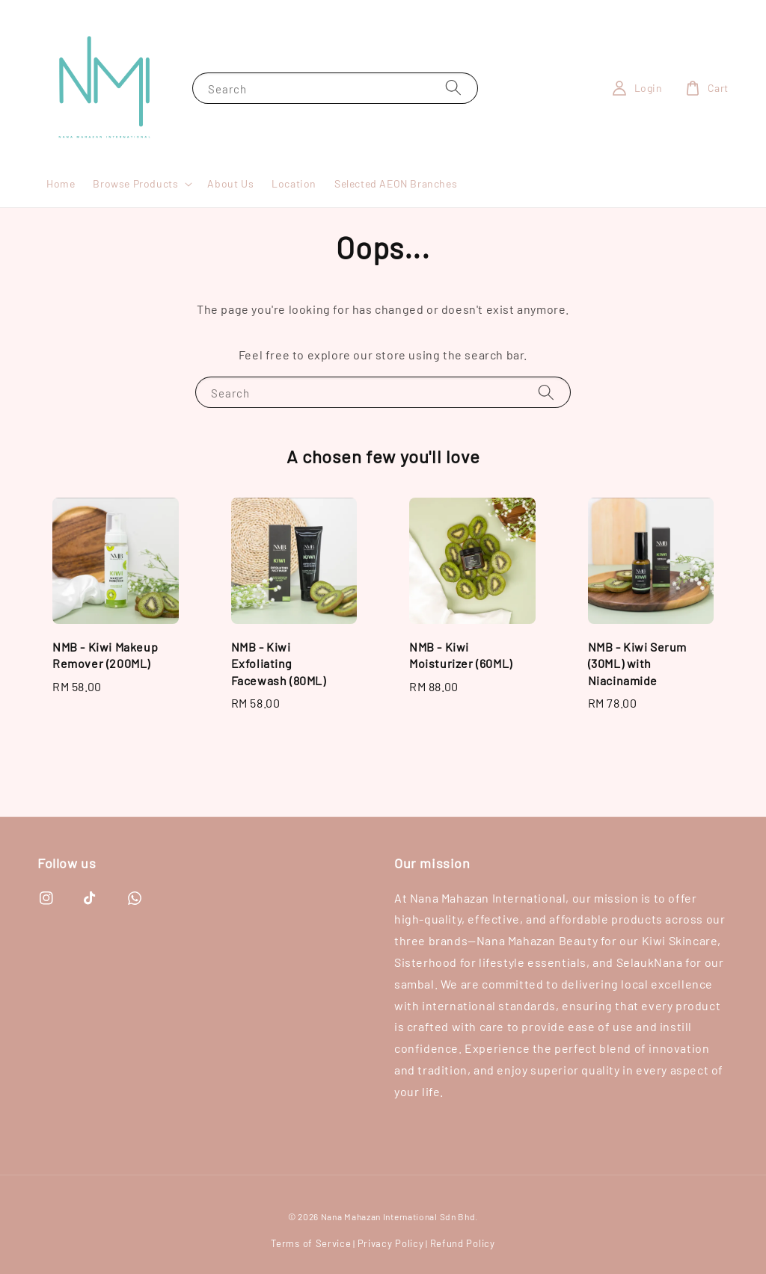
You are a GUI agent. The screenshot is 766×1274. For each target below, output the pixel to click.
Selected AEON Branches (395, 183)
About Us (230, 183)
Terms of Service (311, 1243)
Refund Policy (462, 1243)
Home (60, 183)
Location (294, 183)
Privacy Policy (391, 1243)
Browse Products (135, 183)
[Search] (453, 87)
